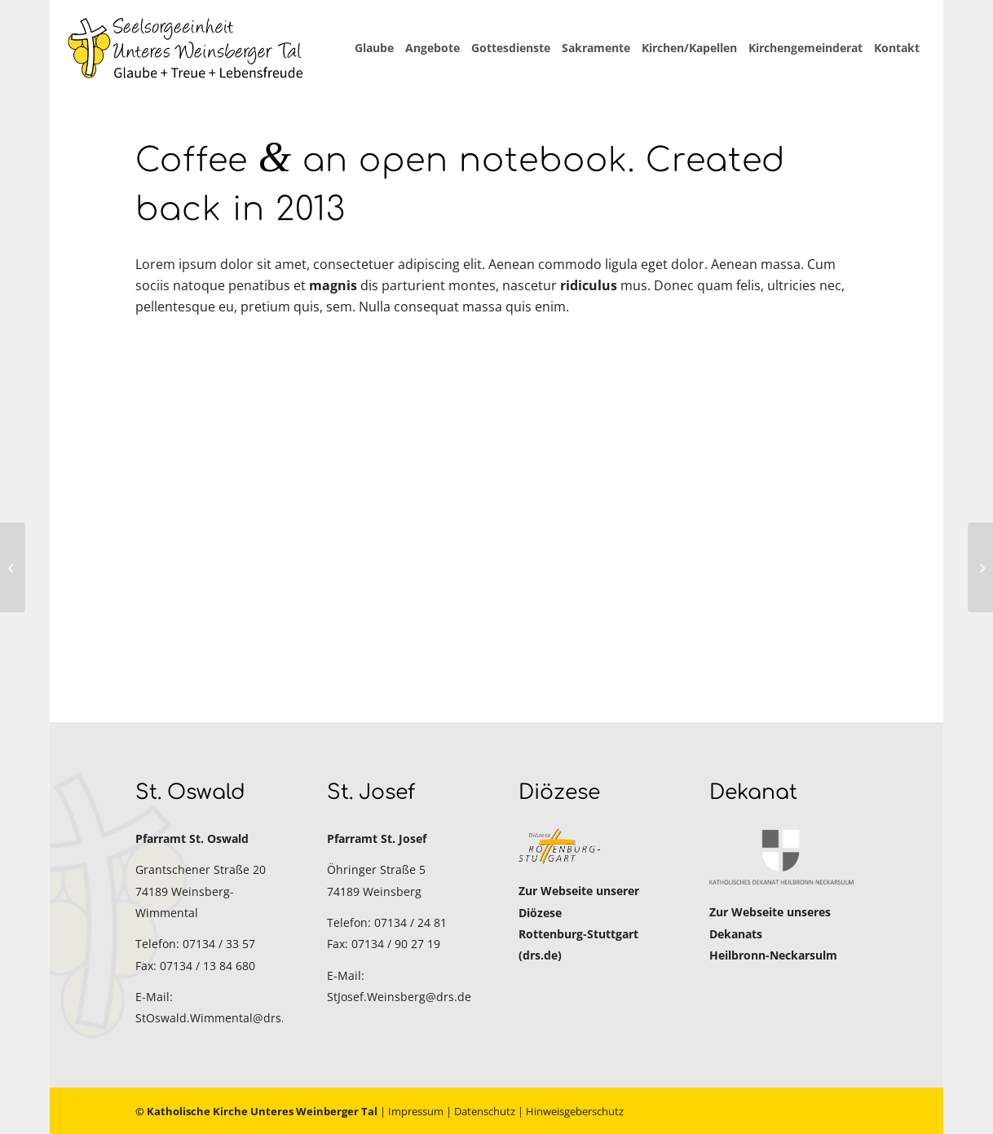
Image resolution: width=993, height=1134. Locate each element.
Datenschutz (484, 1111)
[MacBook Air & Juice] (12, 567)
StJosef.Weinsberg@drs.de (399, 996)
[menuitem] (374, 48)
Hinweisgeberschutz (575, 1111)
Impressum (416, 1111)
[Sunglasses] (980, 567)
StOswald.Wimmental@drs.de (216, 1018)
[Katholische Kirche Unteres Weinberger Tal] (186, 48)
